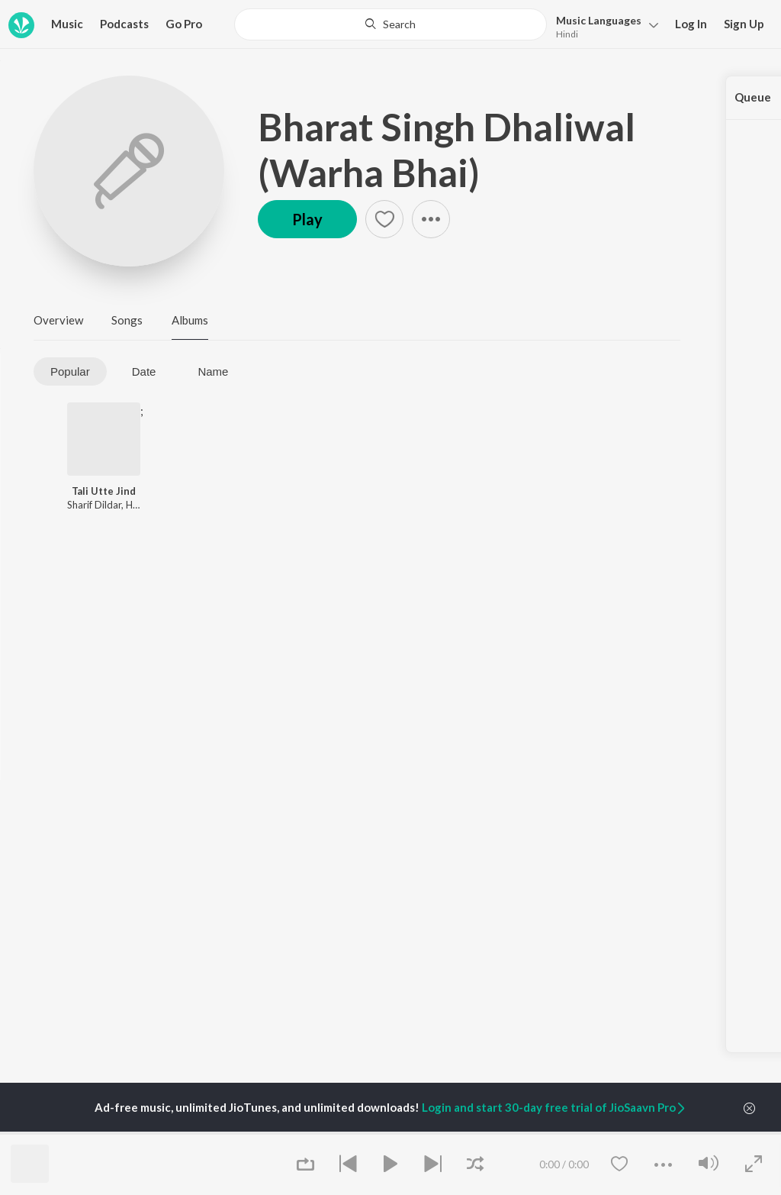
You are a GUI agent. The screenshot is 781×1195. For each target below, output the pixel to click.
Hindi (567, 34)
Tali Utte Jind (104, 491)
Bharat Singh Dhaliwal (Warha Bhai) (446, 150)
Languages (598, 20)
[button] (603, 25)
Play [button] (307, 219)
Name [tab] (213, 371)
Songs (127, 320)
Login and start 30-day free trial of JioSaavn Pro (554, 1107)
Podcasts (124, 24)
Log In (691, 24)
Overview (58, 320)
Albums (190, 320)
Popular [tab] (70, 371)
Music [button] (67, 24)
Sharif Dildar (94, 505)
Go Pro (184, 24)
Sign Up (744, 24)
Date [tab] (144, 371)
